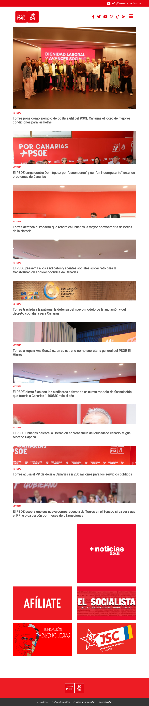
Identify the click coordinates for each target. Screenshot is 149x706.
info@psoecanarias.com (125, 3)
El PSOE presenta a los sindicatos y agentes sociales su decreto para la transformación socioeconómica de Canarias (64, 270)
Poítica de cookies (60, 702)
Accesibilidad (105, 702)
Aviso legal (42, 702)
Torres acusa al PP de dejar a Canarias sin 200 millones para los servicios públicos (72, 474)
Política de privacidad (84, 702)
